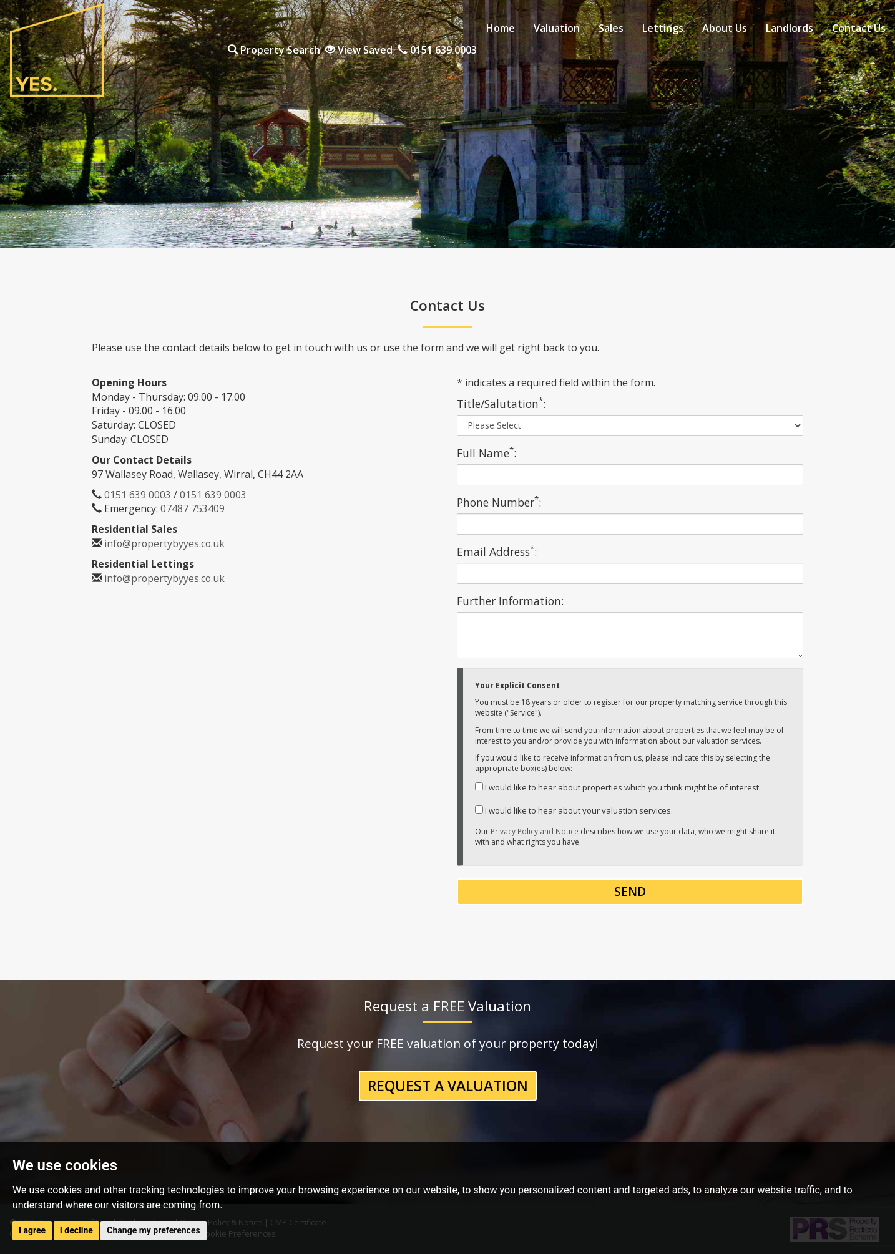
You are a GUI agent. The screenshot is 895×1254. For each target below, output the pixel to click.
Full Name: (486, 452)
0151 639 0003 (846, 50)
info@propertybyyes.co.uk (165, 543)
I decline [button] (76, 1230)
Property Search (683, 50)
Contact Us (859, 28)
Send (630, 891)
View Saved (767, 50)
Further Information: (510, 600)
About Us (724, 28)
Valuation (557, 28)
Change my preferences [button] (153, 1230)
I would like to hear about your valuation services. (574, 810)
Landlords (789, 28)
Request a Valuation (447, 1086)
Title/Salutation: (501, 403)
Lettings (662, 28)
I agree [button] (32, 1230)
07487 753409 (192, 508)
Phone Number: (499, 502)
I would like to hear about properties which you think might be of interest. (618, 787)
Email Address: (497, 551)
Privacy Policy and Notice (535, 831)
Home (500, 28)
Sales (611, 28)
